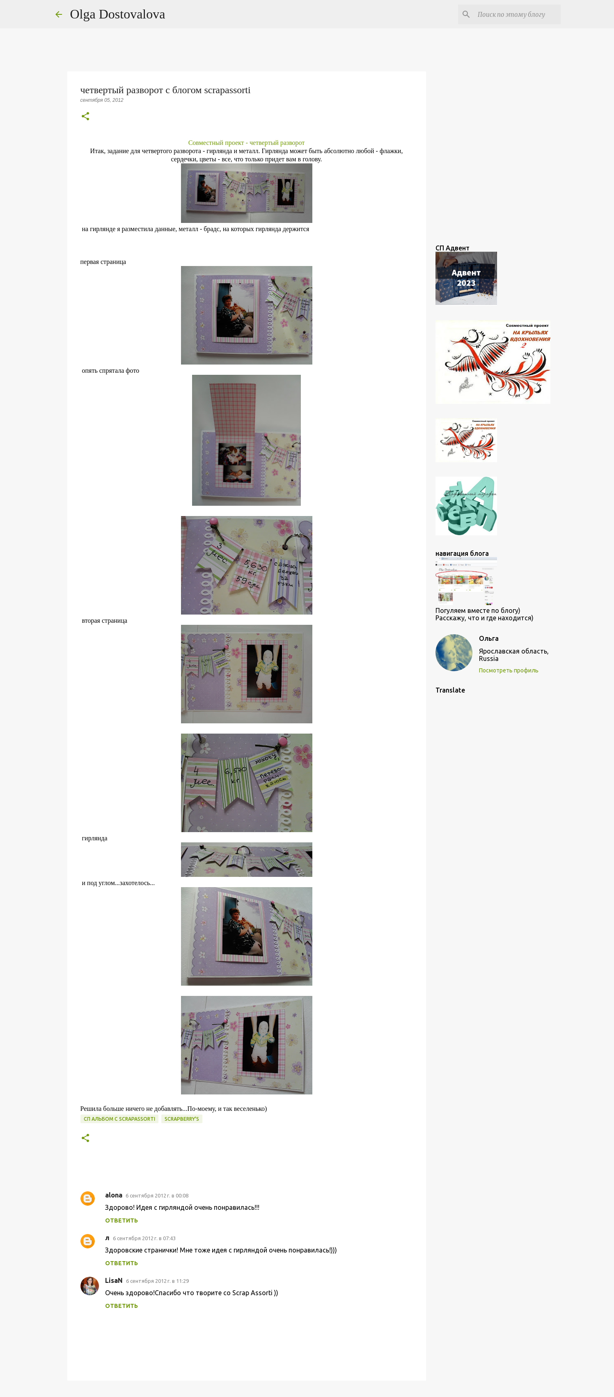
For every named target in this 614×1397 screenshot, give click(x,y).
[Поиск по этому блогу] (517, 14)
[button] (85, 116)
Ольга (489, 638)
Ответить (121, 1220)
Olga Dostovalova (117, 14)
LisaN (114, 1280)
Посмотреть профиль (508, 670)
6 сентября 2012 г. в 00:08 (157, 1195)
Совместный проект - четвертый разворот (246, 142)
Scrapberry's (182, 1119)
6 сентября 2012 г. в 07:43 (144, 1238)
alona (113, 1195)
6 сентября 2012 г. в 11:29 (157, 1281)
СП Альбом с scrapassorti (119, 1119)
